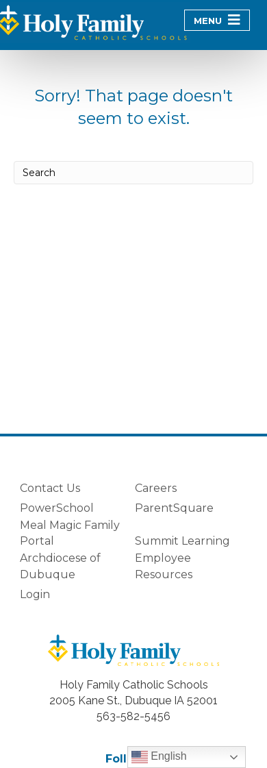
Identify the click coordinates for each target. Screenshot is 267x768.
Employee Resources (163, 566)
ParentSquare (174, 508)
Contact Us (50, 488)
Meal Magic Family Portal (70, 533)
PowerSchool (57, 508)
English (159, 757)
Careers (156, 488)
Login (35, 594)
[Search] (133, 172)
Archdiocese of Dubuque (60, 566)
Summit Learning (182, 540)
